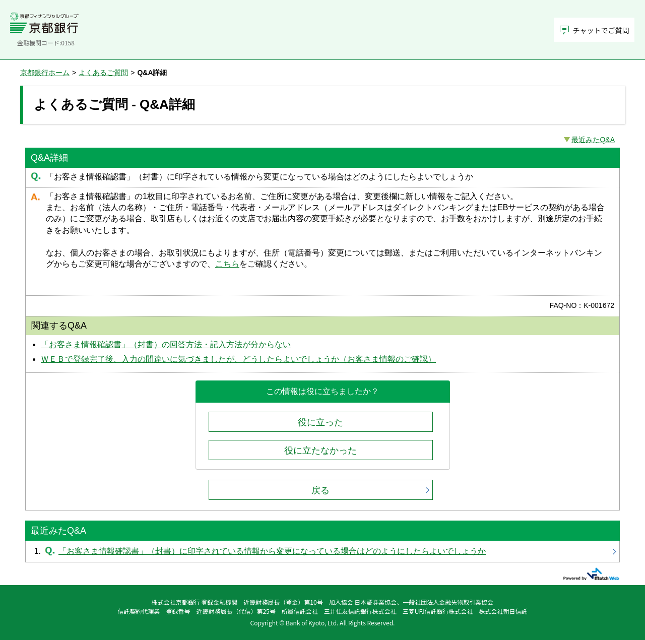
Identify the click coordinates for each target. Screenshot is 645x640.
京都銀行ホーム (45, 73)
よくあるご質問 (103, 73)
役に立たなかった (320, 450)
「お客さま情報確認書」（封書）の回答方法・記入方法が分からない (166, 344)
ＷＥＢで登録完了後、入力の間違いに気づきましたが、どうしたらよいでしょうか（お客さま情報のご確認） (238, 359)
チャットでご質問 (601, 30)
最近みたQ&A (593, 140)
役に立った (320, 422)
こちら (227, 264)
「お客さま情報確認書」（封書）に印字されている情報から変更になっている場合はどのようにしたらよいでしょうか (322, 551)
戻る (320, 490)
